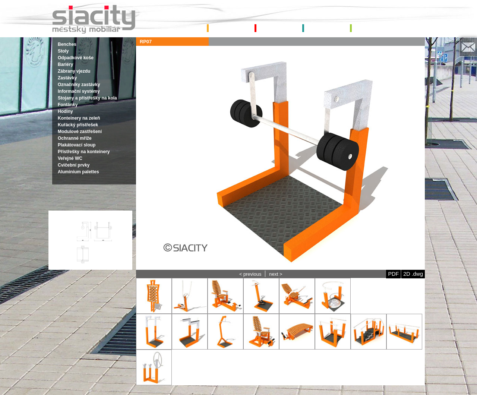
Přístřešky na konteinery (84, 151)
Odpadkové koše (76, 57)
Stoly (63, 51)
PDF (393, 274)
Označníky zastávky (79, 84)
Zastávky (67, 77)
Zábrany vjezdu (74, 71)
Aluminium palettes (78, 171)
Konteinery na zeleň (79, 118)
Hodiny (65, 111)
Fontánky (68, 104)
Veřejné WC (70, 158)
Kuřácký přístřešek (78, 124)
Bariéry (65, 64)
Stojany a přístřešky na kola (87, 98)
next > (275, 274)
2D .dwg (413, 274)
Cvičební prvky (73, 165)
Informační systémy (79, 91)
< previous (250, 274)
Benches (67, 44)
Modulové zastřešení (80, 131)
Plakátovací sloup (76, 145)
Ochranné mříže (75, 138)
